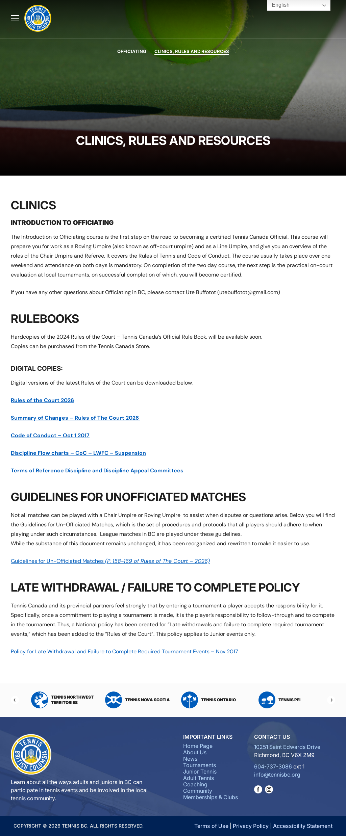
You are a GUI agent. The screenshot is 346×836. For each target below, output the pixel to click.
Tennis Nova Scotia (137, 699)
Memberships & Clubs (210, 797)
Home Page (198, 745)
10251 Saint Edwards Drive (287, 746)
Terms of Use (211, 825)
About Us (194, 752)
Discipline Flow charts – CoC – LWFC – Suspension (78, 452)
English (276, 5)
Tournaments (199, 765)
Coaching (195, 784)
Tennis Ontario (208, 699)
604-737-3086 (273, 766)
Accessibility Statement (302, 825)
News (190, 758)
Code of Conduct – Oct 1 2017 (50, 435)
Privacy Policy (251, 825)
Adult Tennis (198, 778)
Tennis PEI (279, 699)
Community (197, 790)
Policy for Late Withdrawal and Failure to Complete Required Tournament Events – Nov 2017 (124, 651)
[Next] (331, 700)
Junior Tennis (200, 771)
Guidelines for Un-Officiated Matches (110, 561)
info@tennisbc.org (277, 774)
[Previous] (15, 700)
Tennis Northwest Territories (62, 699)
